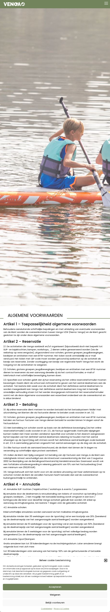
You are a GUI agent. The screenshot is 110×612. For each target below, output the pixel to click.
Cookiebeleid (46, 608)
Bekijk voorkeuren (55, 602)
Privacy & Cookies (61, 608)
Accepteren (55, 586)
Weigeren (55, 594)
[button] (105, 560)
